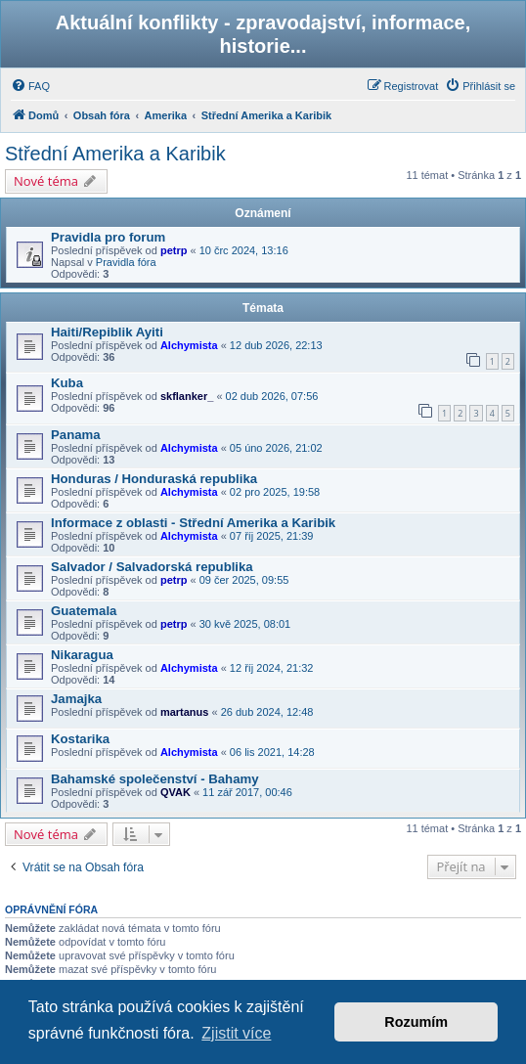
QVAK (175, 792)
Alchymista (189, 345)
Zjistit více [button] (236, 1033)
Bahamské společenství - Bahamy (155, 779)
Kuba (67, 383)
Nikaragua (82, 654)
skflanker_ (186, 396)
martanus (184, 712)
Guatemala (83, 610)
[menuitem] (30, 86)
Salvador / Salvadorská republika (152, 566)
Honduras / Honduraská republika (154, 478)
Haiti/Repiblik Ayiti (107, 332)
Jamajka (76, 698)
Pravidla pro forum (108, 237)
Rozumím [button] (416, 1022)
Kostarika (80, 739)
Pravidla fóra (126, 262)
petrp (174, 250)
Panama (76, 434)
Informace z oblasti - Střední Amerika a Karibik (193, 522)
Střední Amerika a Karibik (115, 153)
